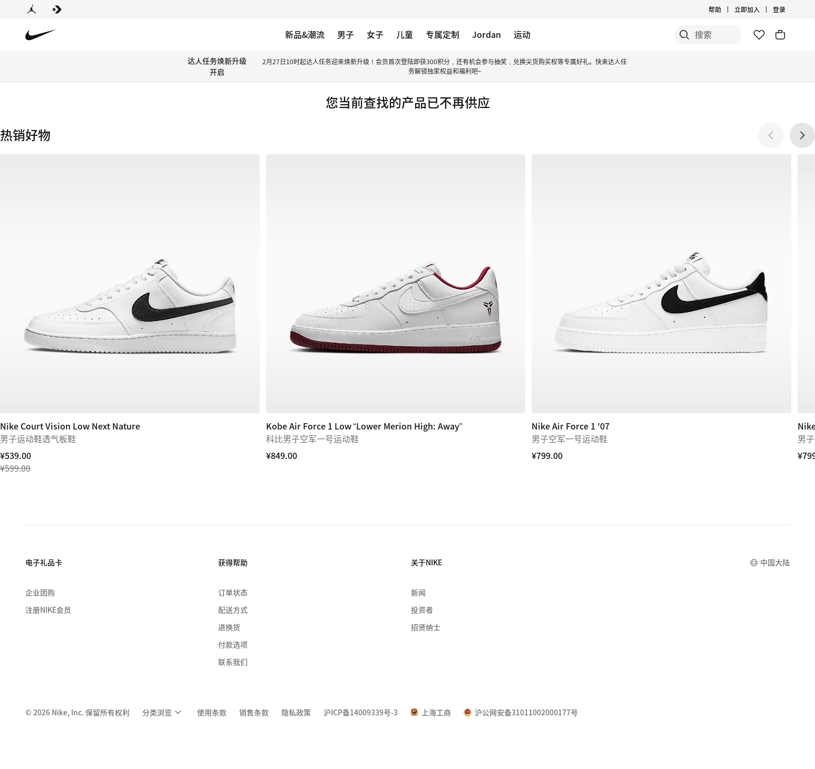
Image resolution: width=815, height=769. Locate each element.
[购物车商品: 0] (780, 34)
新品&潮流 (305, 34)
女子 (375, 34)
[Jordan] (31, 9)
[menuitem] (163, 712)
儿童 (404, 34)
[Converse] (57, 9)
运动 (522, 34)
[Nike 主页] (40, 35)
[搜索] (662, 34)
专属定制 (442, 34)
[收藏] (759, 34)
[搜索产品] (704, 34)
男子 (345, 34)
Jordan (486, 34)
